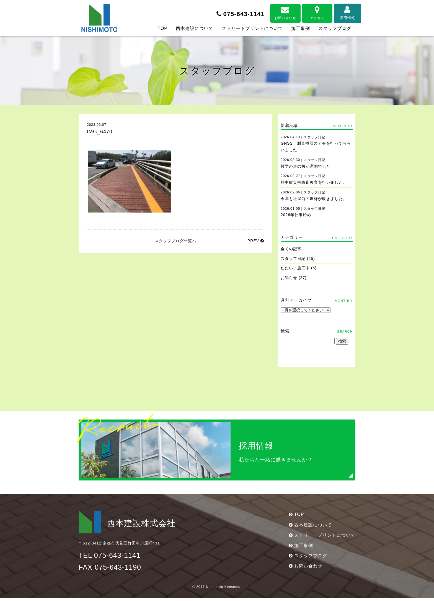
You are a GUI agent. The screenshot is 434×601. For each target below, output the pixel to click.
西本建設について (194, 28)
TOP (162, 28)
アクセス (308, 11)
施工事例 (300, 28)
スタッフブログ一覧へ (175, 241)
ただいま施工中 (295, 268)
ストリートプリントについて (252, 28)
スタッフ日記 (293, 258)
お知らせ (289, 277)
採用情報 (340, 11)
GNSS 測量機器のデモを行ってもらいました (316, 143)
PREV (255, 241)
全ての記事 (291, 249)
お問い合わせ (276, 11)
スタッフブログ (334, 28)
